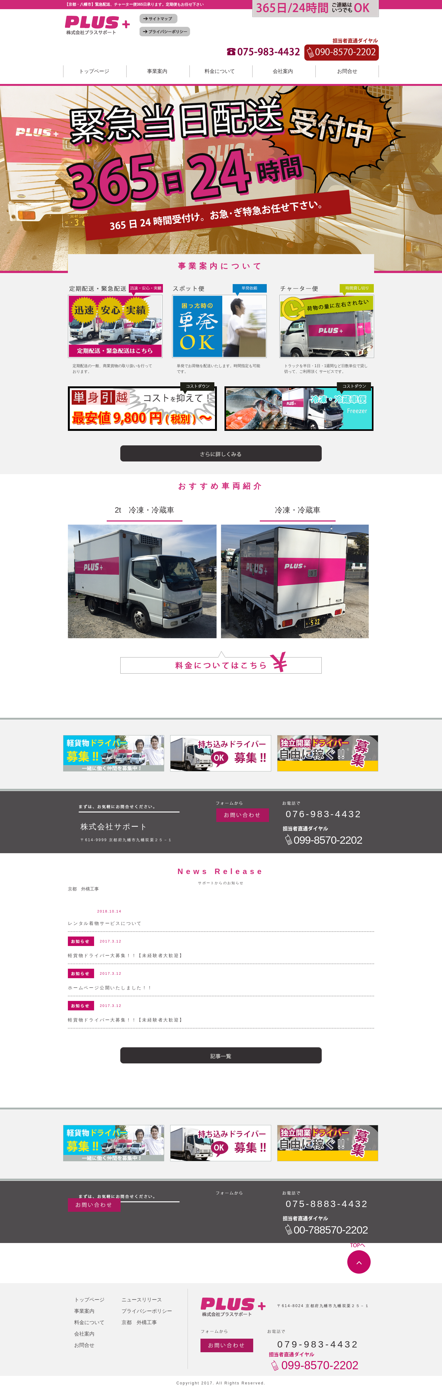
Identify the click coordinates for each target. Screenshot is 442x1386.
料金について (220, 71)
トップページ (94, 71)
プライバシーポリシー (147, 1311)
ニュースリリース (142, 1299)
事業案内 (157, 71)
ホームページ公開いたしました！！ (110, 987)
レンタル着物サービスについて (105, 923)
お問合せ (347, 71)
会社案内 (283, 71)
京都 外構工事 (83, 888)
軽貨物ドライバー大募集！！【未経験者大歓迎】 (126, 955)
